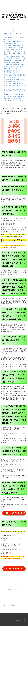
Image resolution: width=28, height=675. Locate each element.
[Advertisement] (14, 18)
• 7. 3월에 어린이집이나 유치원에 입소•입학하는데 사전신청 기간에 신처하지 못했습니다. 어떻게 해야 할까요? (14, 124)
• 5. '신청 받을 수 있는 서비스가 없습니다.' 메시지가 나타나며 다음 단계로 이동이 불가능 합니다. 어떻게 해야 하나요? (14, 114)
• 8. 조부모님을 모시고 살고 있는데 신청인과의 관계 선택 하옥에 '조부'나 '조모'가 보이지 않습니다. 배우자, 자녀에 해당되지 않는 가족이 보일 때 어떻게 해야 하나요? (14, 132)
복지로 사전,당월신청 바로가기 (15, 562)
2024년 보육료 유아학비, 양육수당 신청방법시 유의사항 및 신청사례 (14, 45)
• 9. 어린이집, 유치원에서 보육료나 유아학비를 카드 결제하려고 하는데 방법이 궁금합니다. (14, 139)
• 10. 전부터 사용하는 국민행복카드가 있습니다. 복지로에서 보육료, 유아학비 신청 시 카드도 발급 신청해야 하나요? (14, 145)
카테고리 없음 (14, 40)
